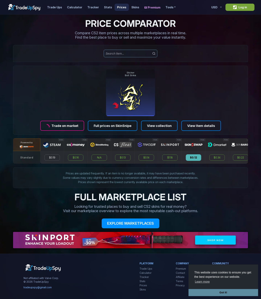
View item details (201, 126)
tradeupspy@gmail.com (38, 287)
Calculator (74, 7)
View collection (159, 126)
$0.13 (123, 157)
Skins (135, 7)
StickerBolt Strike (130, 74)
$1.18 (170, 157)
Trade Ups (54, 7)
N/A (99, 157)
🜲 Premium (152, 7)
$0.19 (52, 157)
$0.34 (217, 157)
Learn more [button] (202, 281)
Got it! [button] (223, 292)
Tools (170, 7)
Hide (61, 140)
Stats (108, 7)
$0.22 (240, 157)
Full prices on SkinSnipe (112, 126)
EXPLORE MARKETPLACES (130, 223)
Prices (121, 7)
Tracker (93, 7)
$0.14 (146, 157)
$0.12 (193, 157)
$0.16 (76, 157)
